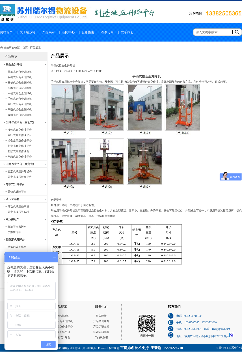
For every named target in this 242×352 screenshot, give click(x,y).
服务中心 (101, 306)
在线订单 (107, 32)
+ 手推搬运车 (13, 232)
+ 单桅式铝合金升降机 (18, 71)
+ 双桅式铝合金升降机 (18, 77)
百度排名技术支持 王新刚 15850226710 (151, 348)
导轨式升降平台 (60, 332)
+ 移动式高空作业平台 (18, 129)
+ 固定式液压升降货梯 (18, 171)
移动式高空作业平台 (61, 326)
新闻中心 (68, 32)
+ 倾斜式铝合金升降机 (18, 115)
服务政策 (101, 315)
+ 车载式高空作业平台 (18, 156)
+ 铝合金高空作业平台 (18, 140)
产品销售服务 (101, 321)
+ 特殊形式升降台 (15, 247)
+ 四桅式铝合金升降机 (18, 88)
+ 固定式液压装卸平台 (18, 176)
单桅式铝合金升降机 (61, 321)
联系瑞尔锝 (235, 347)
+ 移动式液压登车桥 (17, 206)
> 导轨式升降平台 (14, 184)
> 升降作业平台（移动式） (19, 122)
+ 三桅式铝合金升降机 (18, 82)
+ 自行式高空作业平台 (18, 135)
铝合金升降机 (61, 315)
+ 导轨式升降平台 (15, 191)
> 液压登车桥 (11, 199)
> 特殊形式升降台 (14, 239)
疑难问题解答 (101, 332)
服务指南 (88, 32)
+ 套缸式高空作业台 (17, 151)
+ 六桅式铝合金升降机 (18, 93)
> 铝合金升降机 (13, 64)
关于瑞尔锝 (27, 32)
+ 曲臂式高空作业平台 (18, 145)
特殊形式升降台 (60, 337)
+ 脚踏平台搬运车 (15, 226)
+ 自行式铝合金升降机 (18, 104)
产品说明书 (101, 337)
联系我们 (127, 32)
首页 (25, 47)
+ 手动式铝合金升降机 (18, 98)
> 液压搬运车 (11, 219)
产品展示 (48, 32)
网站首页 (6, 32)
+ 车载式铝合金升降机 (18, 109)
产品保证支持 (101, 326)
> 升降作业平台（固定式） (19, 164)
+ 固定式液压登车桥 (17, 211)
